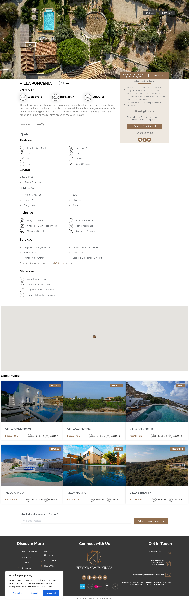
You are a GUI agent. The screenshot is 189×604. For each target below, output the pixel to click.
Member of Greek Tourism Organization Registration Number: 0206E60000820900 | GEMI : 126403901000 (147, 583)
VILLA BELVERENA (142, 429)
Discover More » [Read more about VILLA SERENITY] (136, 499)
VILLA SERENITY (140, 492)
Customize (17, 593)
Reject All (34, 593)
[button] (3, 39)
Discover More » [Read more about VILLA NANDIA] (12, 499)
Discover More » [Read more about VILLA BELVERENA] (136, 436)
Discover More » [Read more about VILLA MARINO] (74, 499)
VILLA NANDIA (14, 492)
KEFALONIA (27, 90)
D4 (110, 598)
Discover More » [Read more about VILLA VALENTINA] (74, 436)
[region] (34, 585)
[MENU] (8, 13)
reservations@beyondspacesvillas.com (148, 575)
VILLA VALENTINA (79, 429)
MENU (14, 13)
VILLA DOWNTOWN (18, 429)
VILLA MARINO (76, 492)
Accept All (51, 593)
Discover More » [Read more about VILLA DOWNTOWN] (12, 436)
